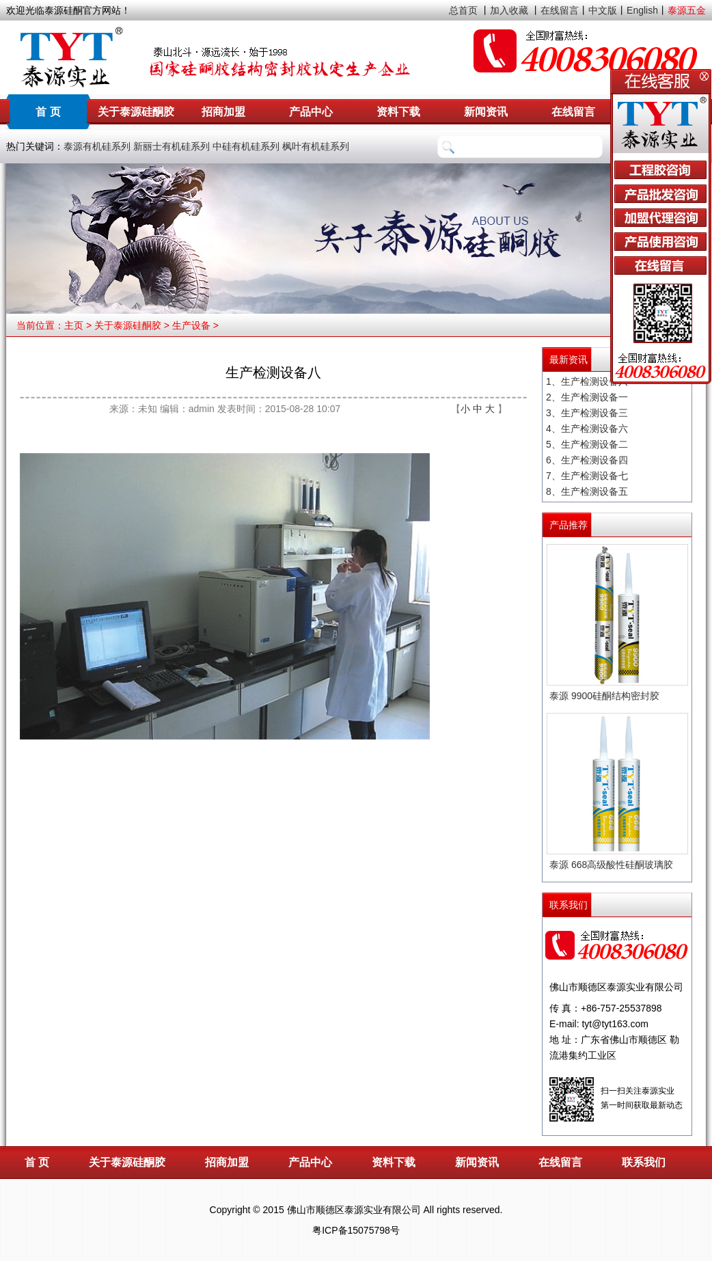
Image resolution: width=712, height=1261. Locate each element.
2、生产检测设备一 (587, 397)
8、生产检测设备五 (587, 491)
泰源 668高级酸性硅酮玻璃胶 (611, 864)
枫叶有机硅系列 (315, 146)
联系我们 (644, 1162)
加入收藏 (509, 10)
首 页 (48, 112)
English (642, 10)
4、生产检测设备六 (587, 428)
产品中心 (311, 112)
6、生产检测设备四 (587, 460)
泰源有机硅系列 (97, 146)
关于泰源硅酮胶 (136, 112)
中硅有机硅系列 (246, 146)
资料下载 (398, 112)
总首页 (463, 10)
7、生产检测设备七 (587, 475)
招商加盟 (223, 112)
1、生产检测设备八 (587, 381)
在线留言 (559, 10)
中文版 (602, 10)
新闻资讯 (486, 112)
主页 (73, 325)
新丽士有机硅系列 (171, 146)
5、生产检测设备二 (587, 444)
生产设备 (191, 325)
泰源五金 (687, 10)
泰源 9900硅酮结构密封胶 (604, 695)
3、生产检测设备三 (587, 412)
